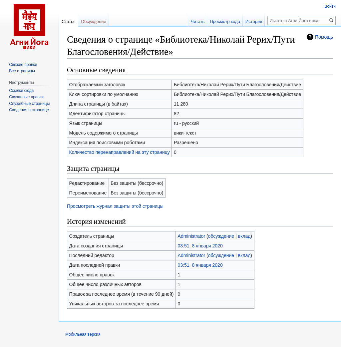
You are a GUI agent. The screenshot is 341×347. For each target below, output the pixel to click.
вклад (244, 236)
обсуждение (221, 236)
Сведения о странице (29, 110)
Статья (69, 21)
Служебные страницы (29, 103)
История (253, 21)
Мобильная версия (83, 334)
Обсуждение (93, 21)
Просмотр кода (225, 21)
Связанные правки (26, 97)
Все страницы (22, 71)
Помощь (324, 37)
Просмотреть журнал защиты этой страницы (115, 206)
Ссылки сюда (21, 90)
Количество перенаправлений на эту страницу (119, 152)
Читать (197, 21)
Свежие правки (23, 64)
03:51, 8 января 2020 (200, 245)
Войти (330, 6)
